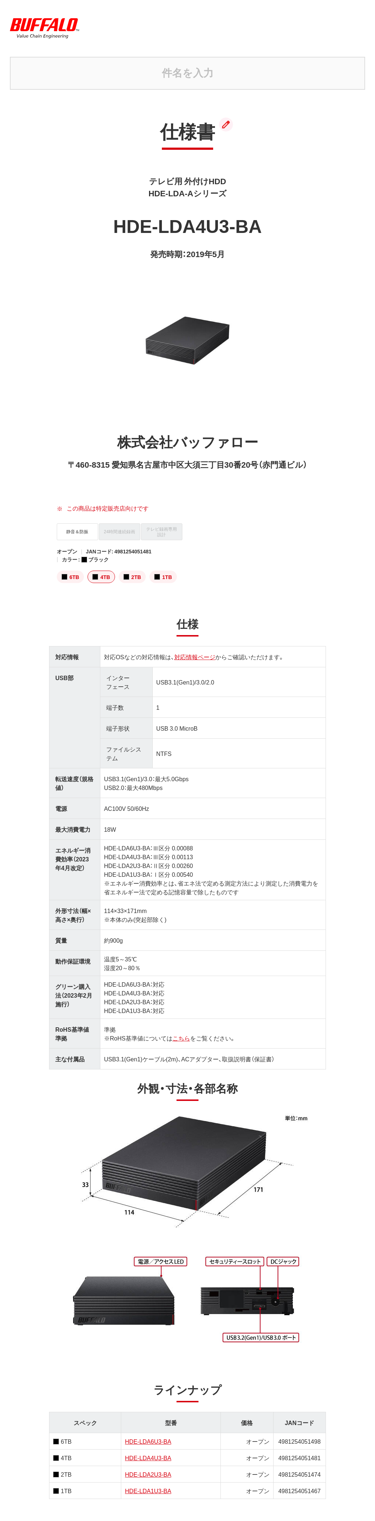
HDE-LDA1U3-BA (148, 1490)
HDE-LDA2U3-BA (148, 1474)
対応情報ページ (194, 656)
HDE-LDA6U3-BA (148, 1441)
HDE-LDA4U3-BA (148, 1457)
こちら (181, 1038)
